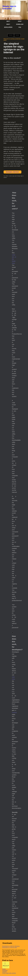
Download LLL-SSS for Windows (11, 946)
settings (14, 712)
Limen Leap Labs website (9, 973)
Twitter (4, 969)
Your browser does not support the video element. (11, 35)
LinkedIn (4, 971)
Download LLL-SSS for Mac (9, 947)
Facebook (4, 970)
